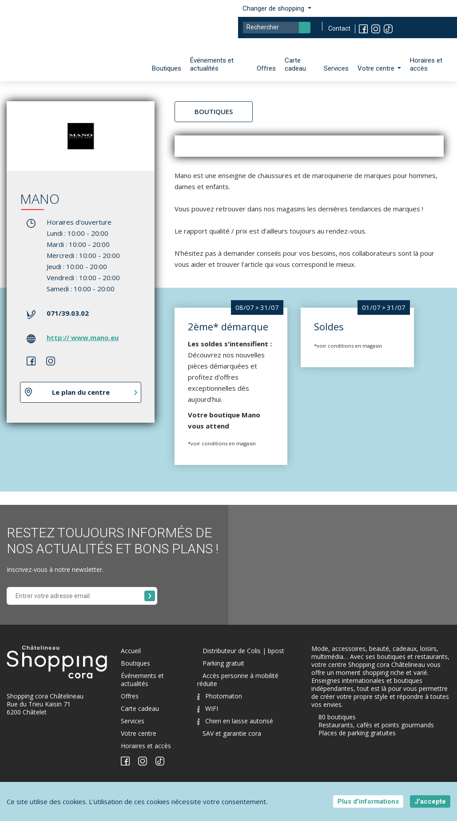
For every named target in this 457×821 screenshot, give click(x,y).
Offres (266, 68)
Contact (339, 28)
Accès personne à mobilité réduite (237, 679)
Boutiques (166, 68)
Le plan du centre (81, 392)
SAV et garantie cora (232, 733)
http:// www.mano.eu (83, 337)
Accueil (131, 650)
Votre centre (138, 733)
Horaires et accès (426, 64)
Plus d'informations (368, 801)
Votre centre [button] (377, 68)
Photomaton (219, 696)
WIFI (207, 708)
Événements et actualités (212, 64)
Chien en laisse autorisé (235, 721)
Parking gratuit (223, 663)
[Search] (276, 27)
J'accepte (430, 801)
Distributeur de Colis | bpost (243, 650)
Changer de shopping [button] (274, 8)
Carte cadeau (295, 64)
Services (336, 68)
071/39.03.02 (68, 313)
